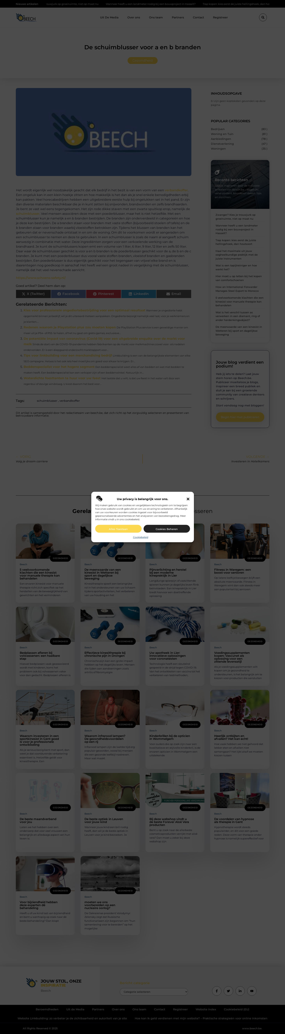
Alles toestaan (118, 529)
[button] (188, 499)
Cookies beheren (167, 529)
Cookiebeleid (140, 537)
